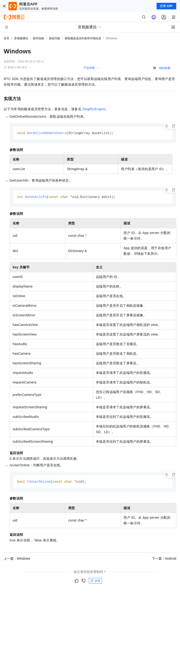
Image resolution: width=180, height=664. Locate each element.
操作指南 (38, 38)
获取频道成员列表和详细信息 (83, 38)
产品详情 (89, 67)
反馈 (95, 581)
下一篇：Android (164, 559)
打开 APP (166, 6)
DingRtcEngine (93, 109)
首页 (6, 38)
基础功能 (54, 38)
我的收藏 (164, 68)
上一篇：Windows (17, 559)
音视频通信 (21, 38)
